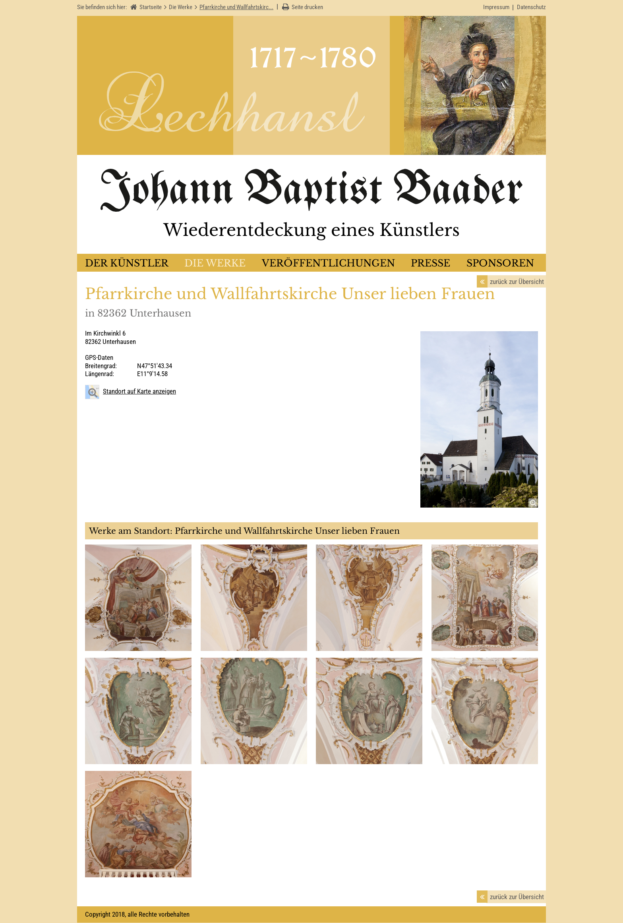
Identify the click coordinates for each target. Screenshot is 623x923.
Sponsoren (500, 263)
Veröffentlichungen (328, 263)
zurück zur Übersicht (517, 282)
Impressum (496, 7)
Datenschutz (531, 7)
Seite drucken (307, 7)
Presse (430, 263)
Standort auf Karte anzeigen (139, 392)
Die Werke (215, 263)
